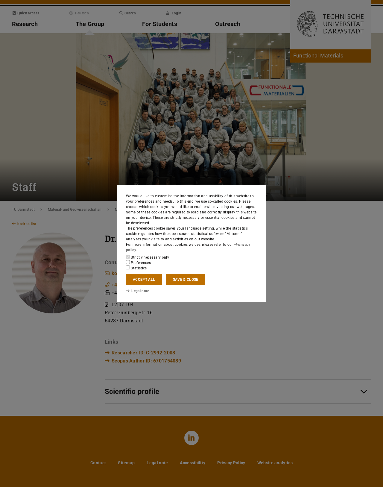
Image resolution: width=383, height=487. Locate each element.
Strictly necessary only (147, 257)
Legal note (137, 291)
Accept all (144, 279)
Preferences (138, 262)
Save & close (185, 279)
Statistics (136, 268)
